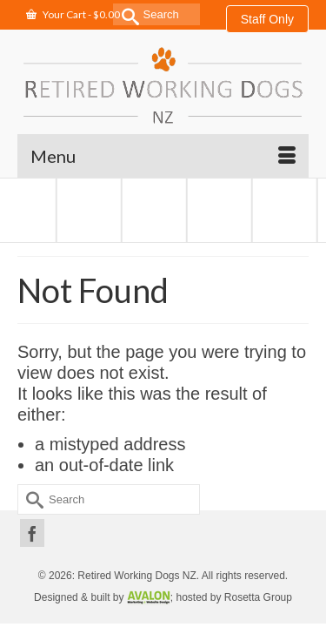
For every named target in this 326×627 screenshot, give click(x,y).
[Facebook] (32, 533)
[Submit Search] (126, 14)
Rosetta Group (258, 597)
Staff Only (267, 19)
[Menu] (163, 156)
